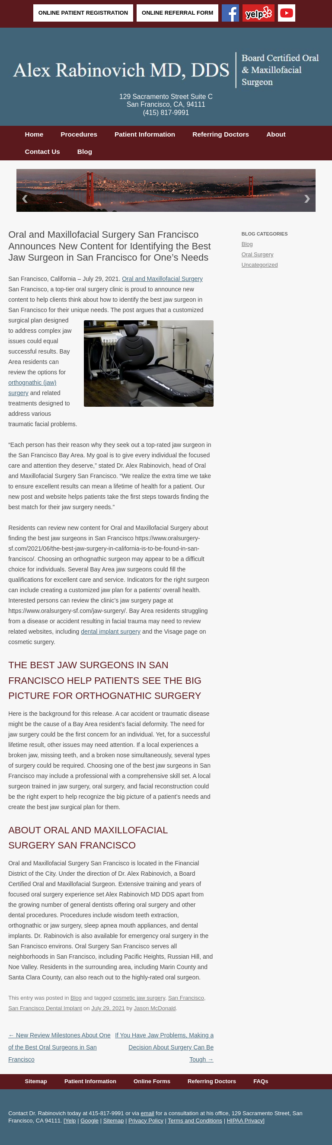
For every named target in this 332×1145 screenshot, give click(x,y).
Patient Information (145, 134)
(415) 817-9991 (166, 112)
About (275, 134)
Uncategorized (260, 265)
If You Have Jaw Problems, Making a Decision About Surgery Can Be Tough (164, 1047)
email (147, 1113)
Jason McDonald (155, 1008)
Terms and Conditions (195, 1120)
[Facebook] (230, 13)
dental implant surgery (110, 631)
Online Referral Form (177, 13)
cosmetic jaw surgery (139, 998)
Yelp (70, 1120)
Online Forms (152, 1081)
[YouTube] (286, 13)
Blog (84, 151)
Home (34, 134)
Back (23, 198)
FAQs (260, 1081)
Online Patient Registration (83, 13)
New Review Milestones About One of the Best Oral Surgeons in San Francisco (59, 1047)
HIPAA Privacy (245, 1120)
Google (89, 1120)
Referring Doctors (220, 134)
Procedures (79, 134)
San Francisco (186, 998)
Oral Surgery (258, 254)
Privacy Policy (145, 1120)
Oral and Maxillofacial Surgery (162, 278)
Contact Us (42, 151)
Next (309, 198)
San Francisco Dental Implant (45, 1008)
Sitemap (36, 1081)
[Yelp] (259, 13)
